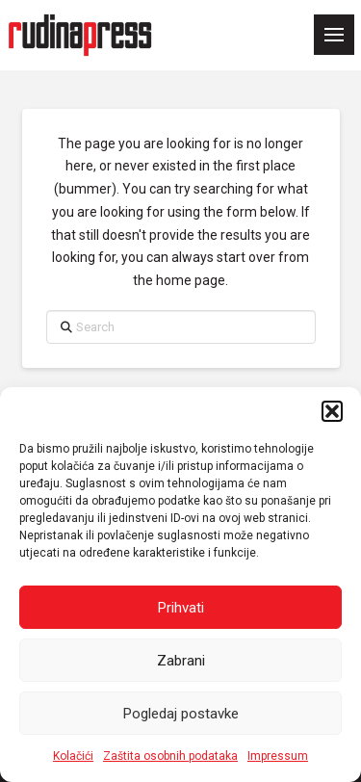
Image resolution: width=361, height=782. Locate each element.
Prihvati (181, 607)
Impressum (277, 756)
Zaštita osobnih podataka (170, 756)
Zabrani (181, 660)
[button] (332, 411)
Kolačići (73, 756)
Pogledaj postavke (181, 713)
